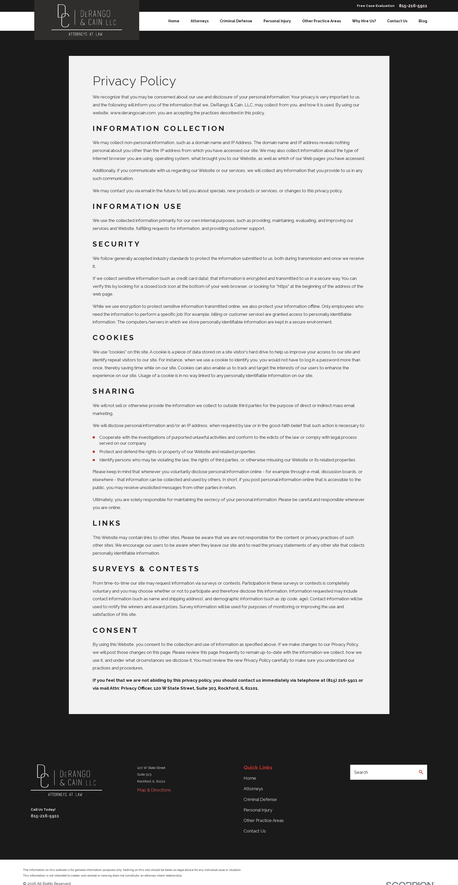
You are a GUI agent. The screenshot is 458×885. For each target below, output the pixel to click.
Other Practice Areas (264, 820)
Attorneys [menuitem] (200, 21)
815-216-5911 (413, 6)
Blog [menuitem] (423, 21)
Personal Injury (258, 809)
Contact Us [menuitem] (397, 21)
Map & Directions (154, 789)
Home (250, 778)
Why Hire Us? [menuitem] (364, 21)
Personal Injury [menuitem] (277, 21)
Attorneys (253, 788)
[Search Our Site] (421, 772)
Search (361, 772)
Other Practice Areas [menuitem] (321, 21)
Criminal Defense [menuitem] (236, 21)
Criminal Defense (260, 799)
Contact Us (255, 830)
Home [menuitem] (173, 21)
